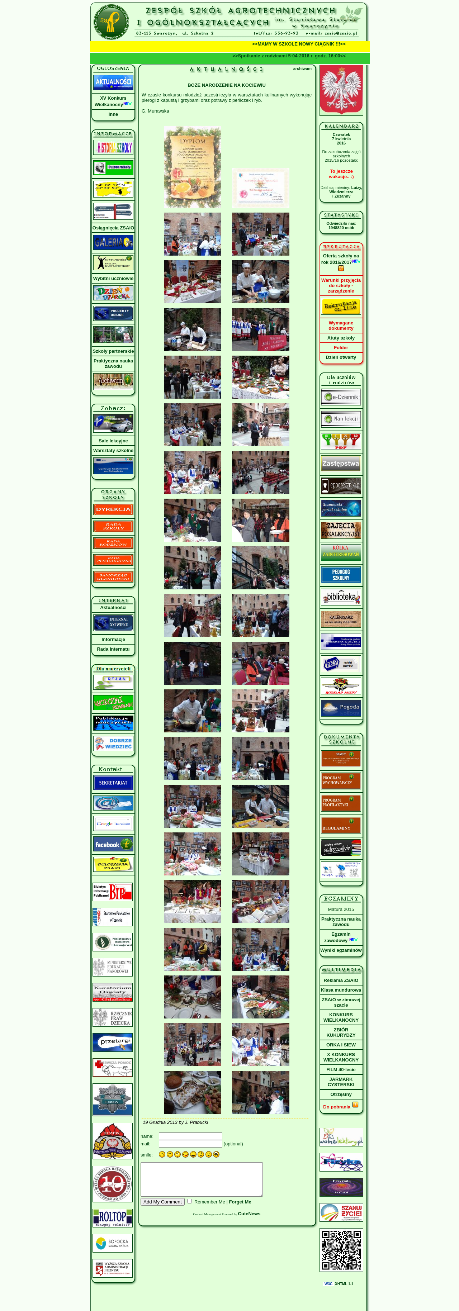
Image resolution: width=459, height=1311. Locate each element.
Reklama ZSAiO (341, 980)
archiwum (302, 68)
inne (113, 114)
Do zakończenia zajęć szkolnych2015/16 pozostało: (341, 155)
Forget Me (240, 1208)
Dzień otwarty (341, 357)
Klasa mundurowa (341, 990)
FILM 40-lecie (341, 1069)
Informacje (113, 639)
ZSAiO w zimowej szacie (341, 1002)
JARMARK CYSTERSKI (341, 1082)
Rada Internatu (113, 649)
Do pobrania (341, 1107)
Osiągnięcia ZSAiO (113, 228)
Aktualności (113, 607)
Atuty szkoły (341, 338)
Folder (341, 347)
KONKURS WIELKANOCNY (341, 1017)
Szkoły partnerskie (113, 351)
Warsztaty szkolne (113, 450)
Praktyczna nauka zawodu (113, 363)
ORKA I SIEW (341, 1045)
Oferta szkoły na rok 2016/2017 (341, 262)
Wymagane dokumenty (340, 325)
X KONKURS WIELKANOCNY (341, 1057)
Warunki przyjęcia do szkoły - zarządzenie (341, 285)
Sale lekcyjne (113, 440)
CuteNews (249, 1220)
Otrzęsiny (340, 1094)
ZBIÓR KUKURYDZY (340, 1032)
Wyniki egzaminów (340, 950)
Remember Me (209, 1208)
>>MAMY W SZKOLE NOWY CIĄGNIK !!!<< (306, 44)
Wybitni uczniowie (113, 278)
